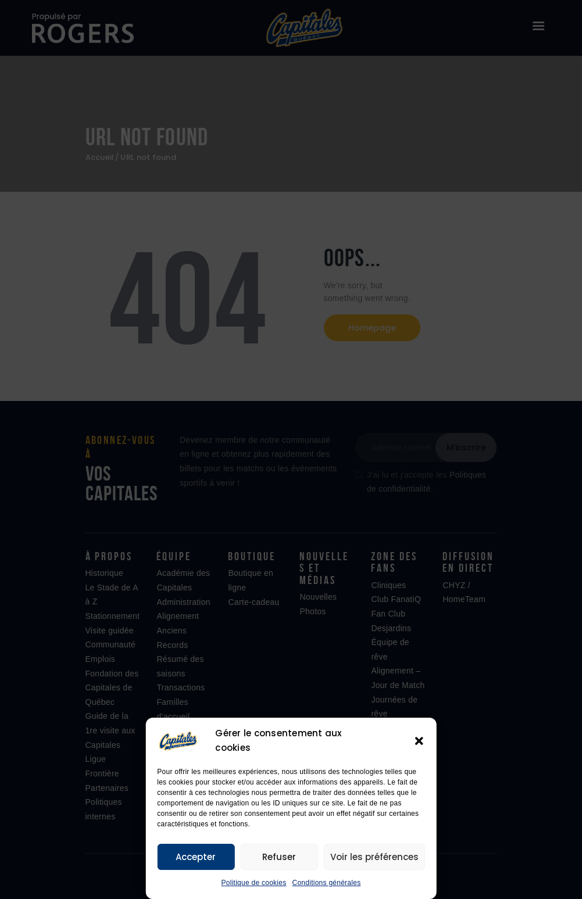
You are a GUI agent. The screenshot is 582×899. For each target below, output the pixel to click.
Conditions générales (326, 883)
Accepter (196, 857)
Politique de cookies (254, 883)
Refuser (279, 857)
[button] (419, 741)
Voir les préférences (374, 857)
